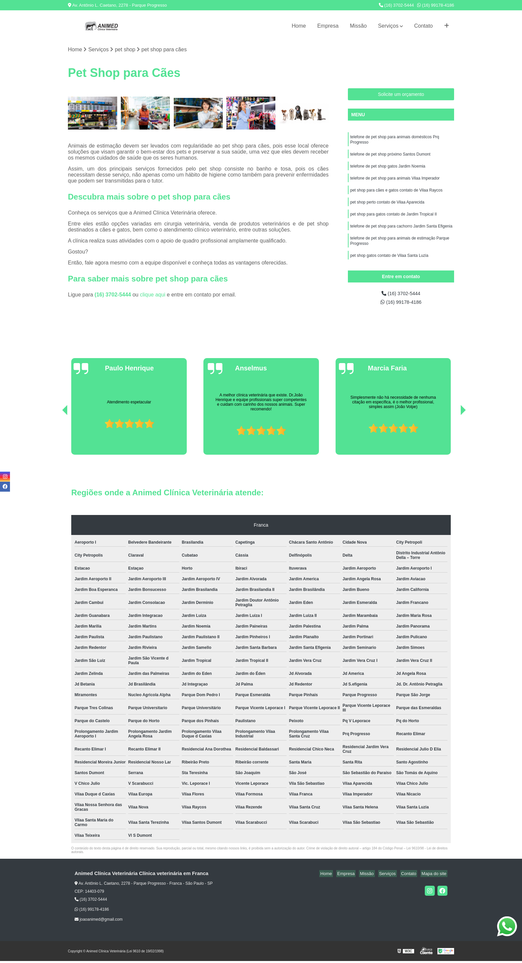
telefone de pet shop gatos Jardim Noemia (387, 169)
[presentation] (56, 437)
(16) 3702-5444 (396, 5)
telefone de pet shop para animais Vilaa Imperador (395, 182)
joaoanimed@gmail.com (99, 921)
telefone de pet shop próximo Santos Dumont (390, 156)
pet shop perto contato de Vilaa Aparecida (387, 207)
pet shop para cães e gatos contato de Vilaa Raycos (396, 194)
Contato (423, 26)
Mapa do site (434, 875)
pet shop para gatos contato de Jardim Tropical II (393, 220)
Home (299, 26)
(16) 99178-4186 (435, 5)
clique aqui (152, 295)
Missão (358, 26)
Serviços (388, 26)
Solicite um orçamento (401, 95)
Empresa (328, 26)
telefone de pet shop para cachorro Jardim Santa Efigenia (401, 232)
